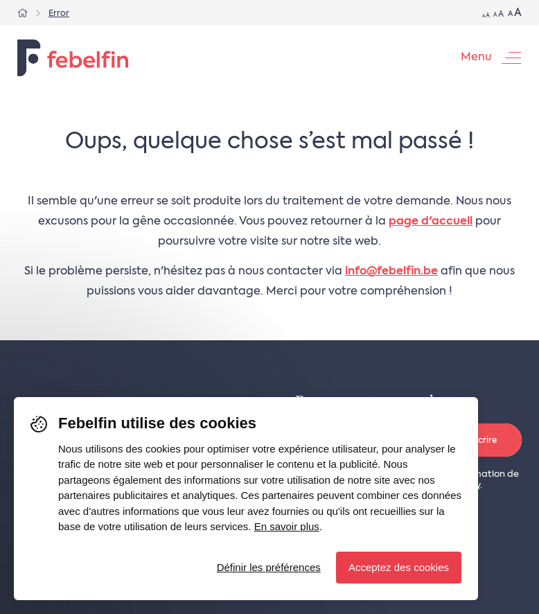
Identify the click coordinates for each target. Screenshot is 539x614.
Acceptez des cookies (398, 567)
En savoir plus (286, 526)
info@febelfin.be (391, 271)
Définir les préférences (269, 567)
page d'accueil (430, 221)
